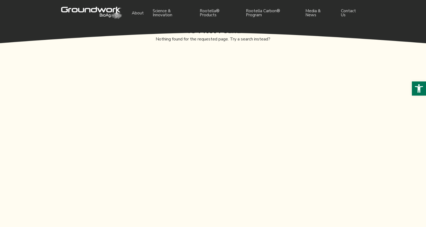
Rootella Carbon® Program (263, 13)
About (138, 13)
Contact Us (348, 13)
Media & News (313, 13)
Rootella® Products (210, 13)
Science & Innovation (162, 13)
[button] (419, 88)
